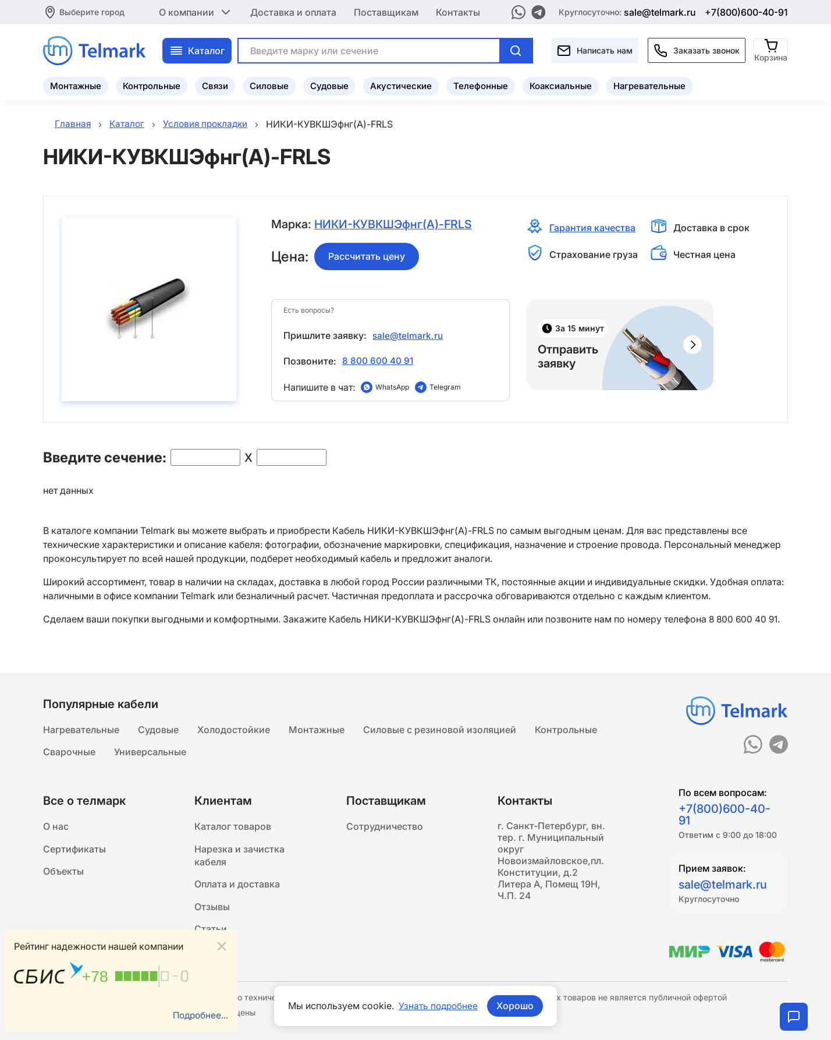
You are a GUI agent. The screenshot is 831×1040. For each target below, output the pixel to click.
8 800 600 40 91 (378, 360)
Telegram (445, 387)
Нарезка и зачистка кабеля (239, 857)
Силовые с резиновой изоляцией (439, 728)
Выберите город (92, 11)
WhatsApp (392, 387)
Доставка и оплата (293, 11)
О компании (196, 12)
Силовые (269, 84)
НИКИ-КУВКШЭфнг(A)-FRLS (394, 225)
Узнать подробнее (438, 1005)
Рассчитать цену (366, 257)
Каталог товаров (232, 827)
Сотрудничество (384, 827)
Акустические (401, 84)
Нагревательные (649, 84)
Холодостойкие (233, 728)
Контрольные (151, 84)
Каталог (197, 49)
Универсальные (150, 751)
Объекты (63, 873)
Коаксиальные (561, 84)
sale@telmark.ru (660, 11)
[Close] (221, 945)
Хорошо (516, 1005)
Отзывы (212, 911)
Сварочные (69, 751)
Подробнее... (199, 1015)
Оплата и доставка (237, 887)
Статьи (210, 934)
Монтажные (75, 84)
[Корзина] (771, 49)
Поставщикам (386, 11)
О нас (56, 827)
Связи (215, 84)
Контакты (458, 11)
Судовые (329, 84)
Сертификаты (74, 850)
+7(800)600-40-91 (746, 11)
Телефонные (480, 84)
